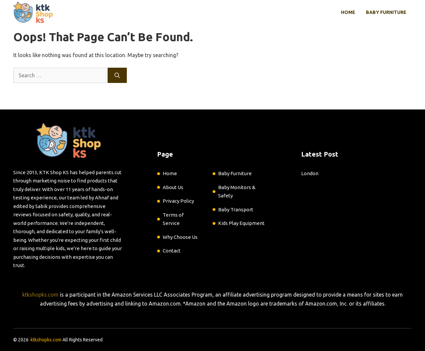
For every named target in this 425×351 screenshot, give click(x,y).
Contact (172, 250)
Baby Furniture (386, 12)
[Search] (117, 75)
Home (348, 12)
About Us (173, 187)
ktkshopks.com (40, 295)
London (309, 173)
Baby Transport (235, 209)
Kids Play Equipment (241, 223)
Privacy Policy (178, 201)
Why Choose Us (180, 237)
